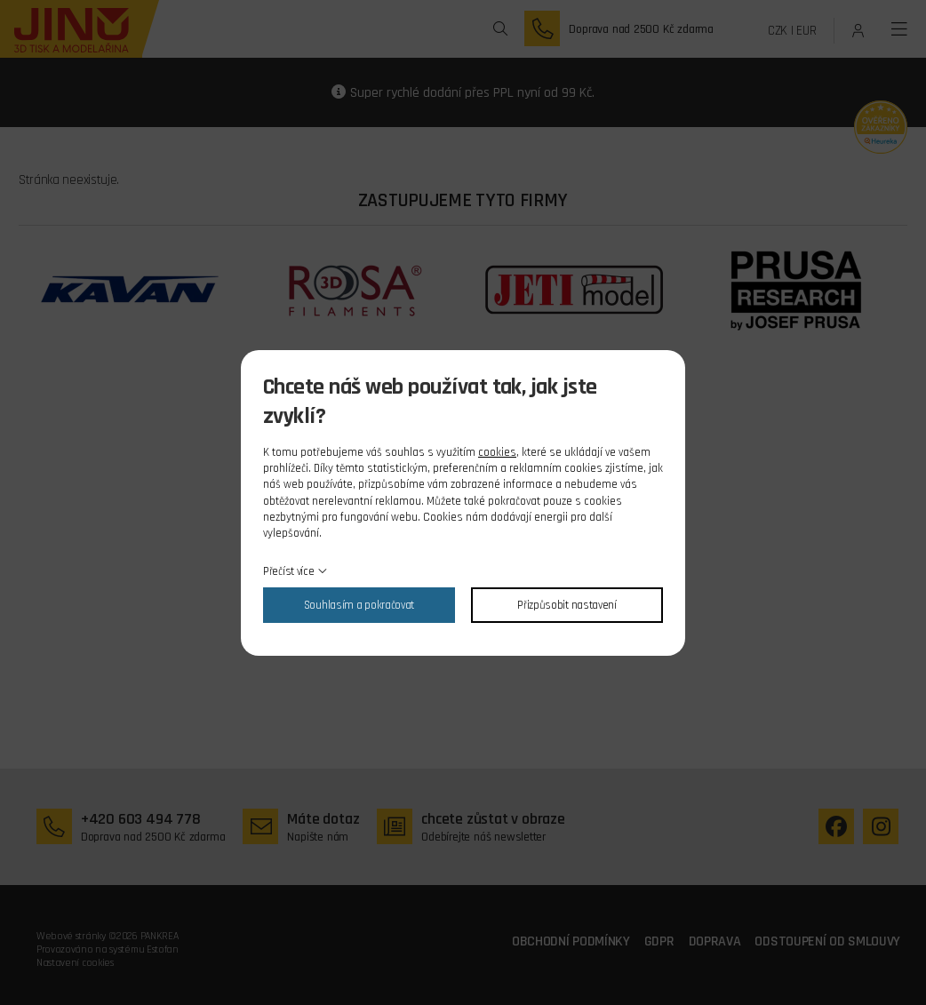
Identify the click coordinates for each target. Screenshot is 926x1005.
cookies (497, 452)
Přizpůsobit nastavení (567, 605)
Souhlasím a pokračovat (359, 605)
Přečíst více (288, 571)
